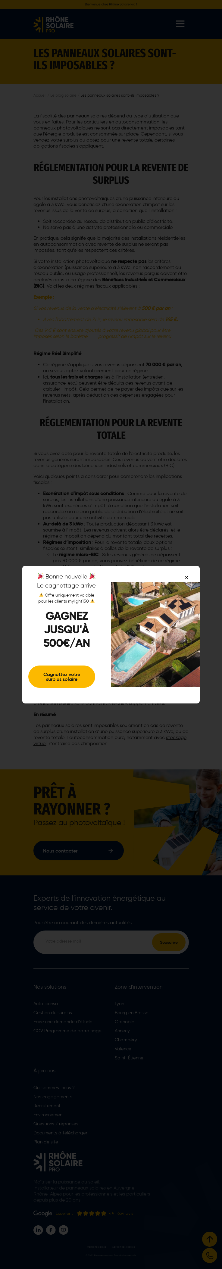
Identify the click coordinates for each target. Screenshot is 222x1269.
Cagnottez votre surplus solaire (61, 676)
